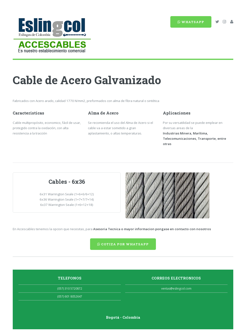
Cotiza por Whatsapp (123, 244)
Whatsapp (191, 22)
